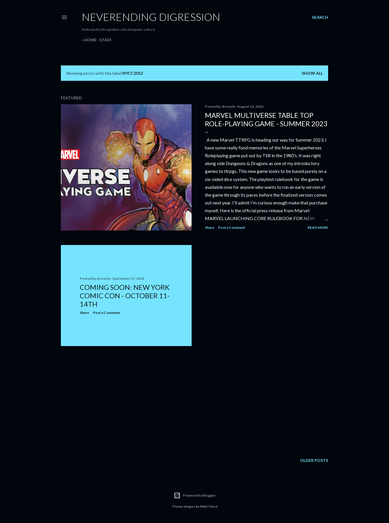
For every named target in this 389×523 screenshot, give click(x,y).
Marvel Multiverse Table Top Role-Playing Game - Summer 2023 (266, 119)
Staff (103, 39)
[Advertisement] (126, 401)
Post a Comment (231, 227)
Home (88, 39)
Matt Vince (209, 506)
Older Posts (314, 460)
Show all (312, 73)
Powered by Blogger (195, 495)
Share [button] (209, 227)
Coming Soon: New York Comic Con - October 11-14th (125, 295)
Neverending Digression (151, 16)
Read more (318, 227)
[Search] (320, 17)
